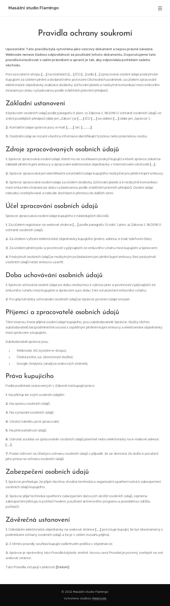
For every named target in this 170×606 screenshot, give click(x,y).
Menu (160, 8)
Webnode (99, 598)
